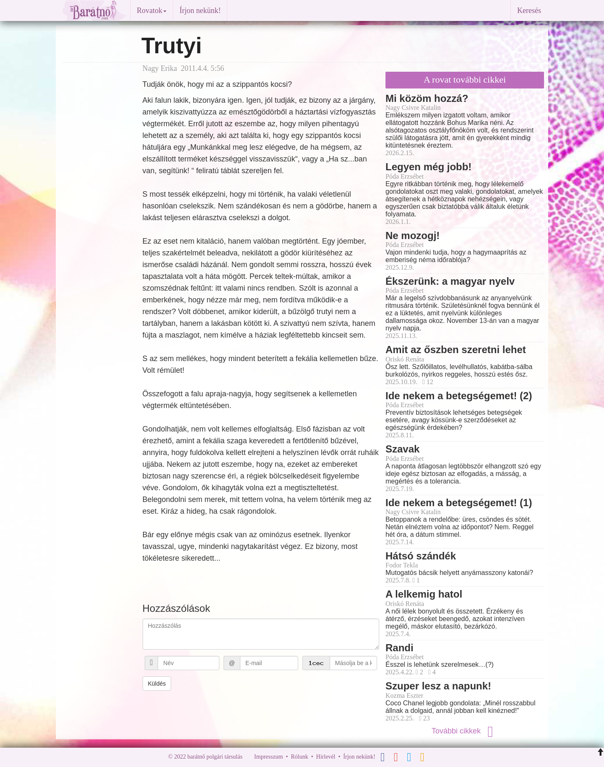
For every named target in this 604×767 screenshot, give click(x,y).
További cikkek (465, 731)
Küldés (157, 683)
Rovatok (152, 10)
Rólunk (299, 757)
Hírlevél (326, 757)
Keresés (529, 10)
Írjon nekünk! (200, 10)
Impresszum (268, 757)
